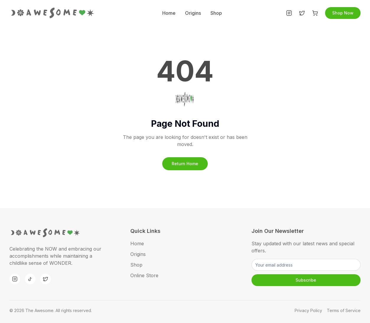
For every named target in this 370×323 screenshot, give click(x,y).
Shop (216, 13)
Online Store (144, 275)
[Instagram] (289, 13)
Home (169, 13)
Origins (193, 13)
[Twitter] (302, 13)
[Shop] (315, 13)
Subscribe (306, 280)
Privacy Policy (308, 310)
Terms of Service (344, 310)
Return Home (185, 163)
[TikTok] (30, 279)
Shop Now (342, 12)
